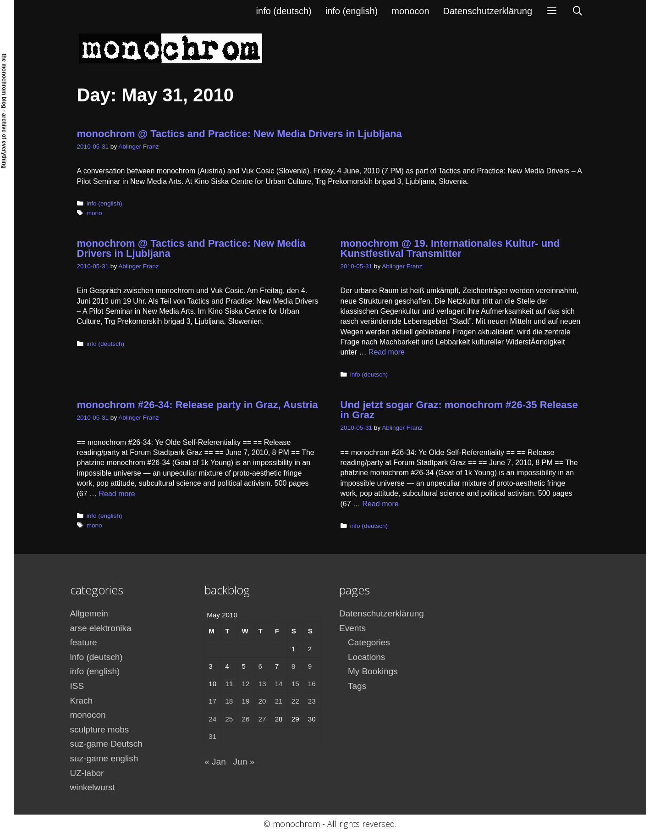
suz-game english (104, 758)
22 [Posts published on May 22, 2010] (295, 701)
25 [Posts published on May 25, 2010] (229, 719)
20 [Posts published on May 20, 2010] (262, 701)
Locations (366, 657)
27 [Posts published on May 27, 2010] (262, 719)
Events (352, 628)
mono (94, 213)
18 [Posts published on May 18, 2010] (229, 701)
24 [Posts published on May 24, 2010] (212, 719)
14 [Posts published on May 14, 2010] (279, 684)
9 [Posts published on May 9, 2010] (310, 666)
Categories (369, 642)
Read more (386, 352)
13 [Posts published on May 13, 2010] (262, 684)
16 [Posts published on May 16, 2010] (312, 684)
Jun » (243, 761)
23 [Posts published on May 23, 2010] (312, 701)
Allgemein (89, 613)
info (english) (351, 11)
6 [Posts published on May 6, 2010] (260, 666)
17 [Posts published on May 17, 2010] (212, 701)
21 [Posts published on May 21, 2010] (279, 701)
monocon (410, 11)
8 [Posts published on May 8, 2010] (293, 666)
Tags (357, 686)
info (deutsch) (284, 11)
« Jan (215, 761)
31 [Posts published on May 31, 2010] (212, 736)
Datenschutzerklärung (488, 11)
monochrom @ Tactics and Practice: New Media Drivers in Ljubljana (239, 133)
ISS (77, 686)
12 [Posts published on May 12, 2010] (245, 684)
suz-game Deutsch (106, 744)
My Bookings (373, 671)
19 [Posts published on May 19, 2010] (245, 701)
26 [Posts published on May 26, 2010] (245, 719)
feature (83, 642)
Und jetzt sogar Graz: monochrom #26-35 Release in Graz (459, 410)
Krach (81, 700)
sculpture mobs (99, 729)
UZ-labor (87, 773)
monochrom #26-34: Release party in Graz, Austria (197, 404)
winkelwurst (92, 787)
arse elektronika (101, 628)
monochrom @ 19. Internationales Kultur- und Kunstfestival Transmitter (450, 248)
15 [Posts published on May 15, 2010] (295, 684)
